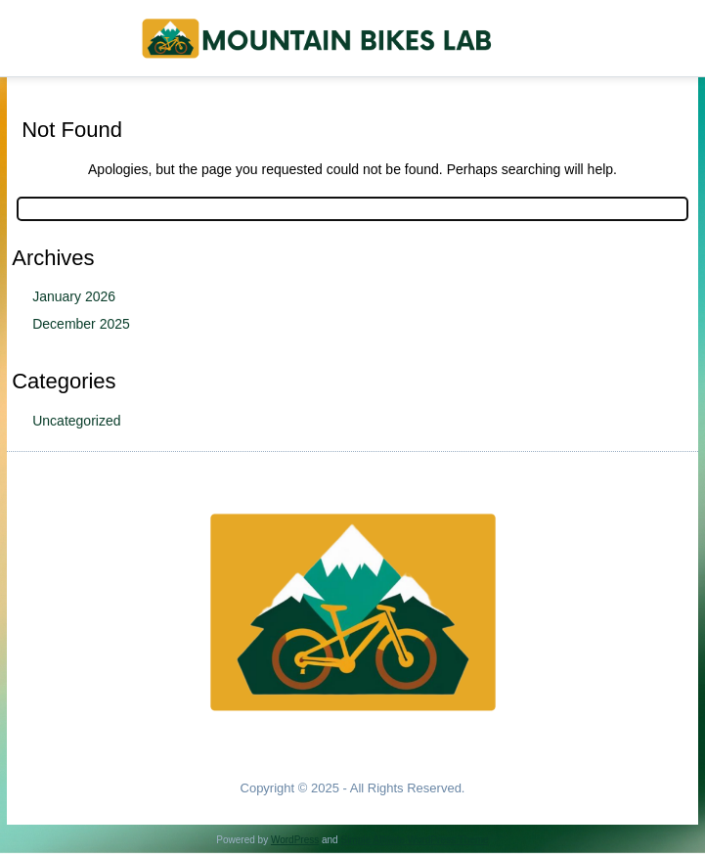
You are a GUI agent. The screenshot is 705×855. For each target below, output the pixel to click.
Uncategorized (76, 420)
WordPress (295, 839)
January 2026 (73, 296)
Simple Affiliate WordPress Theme (414, 839)
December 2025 (81, 324)
